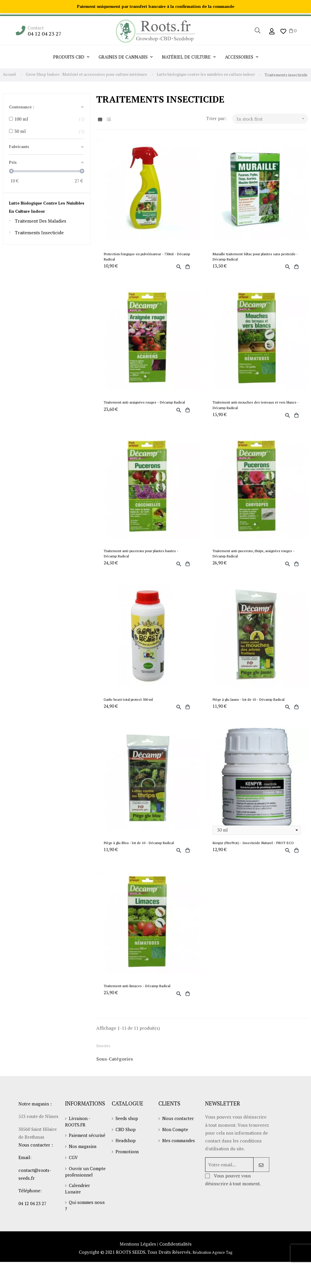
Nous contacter (178, 1128)
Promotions (128, 1161)
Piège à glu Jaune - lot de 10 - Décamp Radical (250, 704)
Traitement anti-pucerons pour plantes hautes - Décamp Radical (143, 557)
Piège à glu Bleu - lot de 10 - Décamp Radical (141, 849)
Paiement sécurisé (77, 1148)
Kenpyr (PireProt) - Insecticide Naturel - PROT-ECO (255, 849)
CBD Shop (126, 1139)
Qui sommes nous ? (85, 1227)
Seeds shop (127, 1128)
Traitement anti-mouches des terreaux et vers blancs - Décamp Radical (256, 407)
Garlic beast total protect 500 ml (131, 704)
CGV (73, 1173)
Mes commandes (179, 1150)
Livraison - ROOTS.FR (78, 1131)
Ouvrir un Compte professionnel (79, 1190)
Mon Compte (176, 1139)
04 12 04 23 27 (45, 33)
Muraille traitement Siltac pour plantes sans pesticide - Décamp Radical (249, 257)
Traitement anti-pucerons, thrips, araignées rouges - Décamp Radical (256, 557)
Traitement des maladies (41, 222)
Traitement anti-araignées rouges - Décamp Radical (147, 404)
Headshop (126, 1150)
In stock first (272, 119)
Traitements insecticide (40, 233)
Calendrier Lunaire (78, 1210)
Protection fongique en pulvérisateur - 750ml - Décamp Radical (142, 257)
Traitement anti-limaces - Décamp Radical (139, 993)
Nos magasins (83, 1162)
